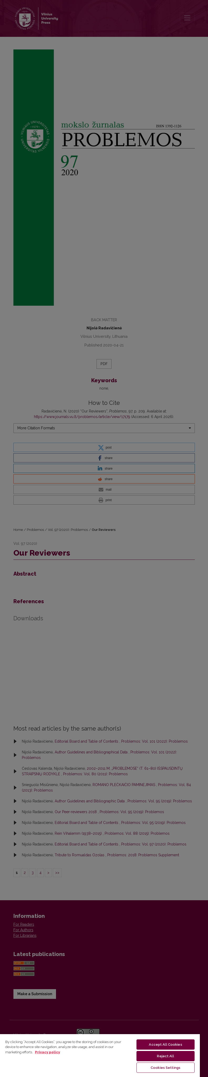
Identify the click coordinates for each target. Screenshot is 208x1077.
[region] (100, 1055)
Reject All (165, 1056)
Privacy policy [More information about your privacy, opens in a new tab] (47, 1052)
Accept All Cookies (165, 1044)
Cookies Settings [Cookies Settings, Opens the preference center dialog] (165, 1068)
